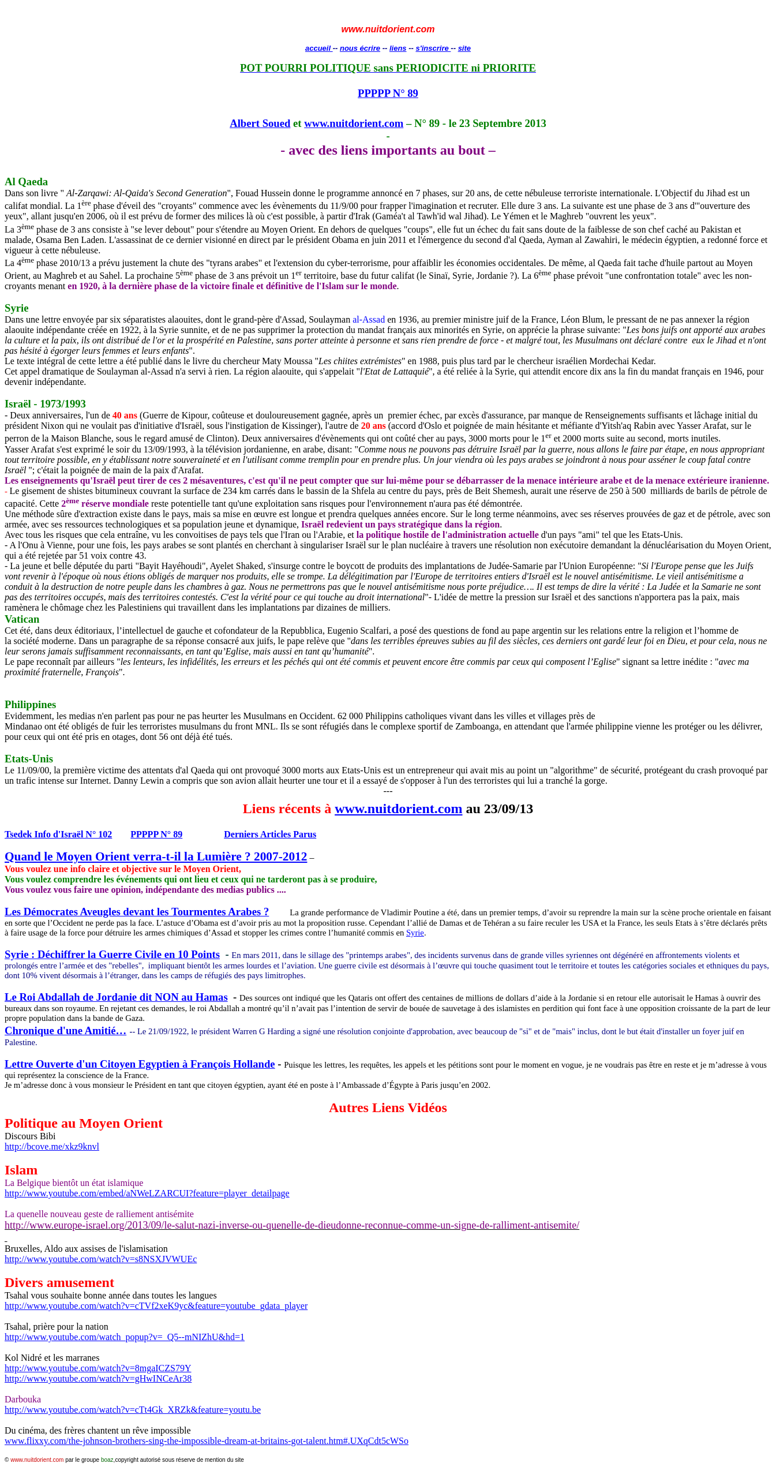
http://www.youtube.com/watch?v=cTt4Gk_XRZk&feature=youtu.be (133, 1410)
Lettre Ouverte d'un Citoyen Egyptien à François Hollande (140, 1064)
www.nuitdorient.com (353, 123)
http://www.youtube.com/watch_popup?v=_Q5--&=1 (125, 1337)
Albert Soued (260, 123)
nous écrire (360, 48)
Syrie (415, 932)
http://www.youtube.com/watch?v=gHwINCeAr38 (98, 1378)
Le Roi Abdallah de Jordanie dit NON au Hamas (116, 997)
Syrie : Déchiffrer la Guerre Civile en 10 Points (112, 954)
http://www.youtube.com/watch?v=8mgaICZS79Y (98, 1368)
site (464, 48)
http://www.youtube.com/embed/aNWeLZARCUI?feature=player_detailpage (147, 1193)
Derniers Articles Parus (270, 834)
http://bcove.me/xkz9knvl (52, 1146)
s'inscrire (433, 48)
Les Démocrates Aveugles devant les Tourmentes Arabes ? (137, 911)
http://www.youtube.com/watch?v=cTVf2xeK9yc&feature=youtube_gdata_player (156, 1306)
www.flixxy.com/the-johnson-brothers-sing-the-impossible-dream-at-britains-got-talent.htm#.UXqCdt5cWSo (206, 1441)
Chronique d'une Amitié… (65, 1030)
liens (398, 48)
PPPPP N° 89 (388, 93)
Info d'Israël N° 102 (58, 834)
